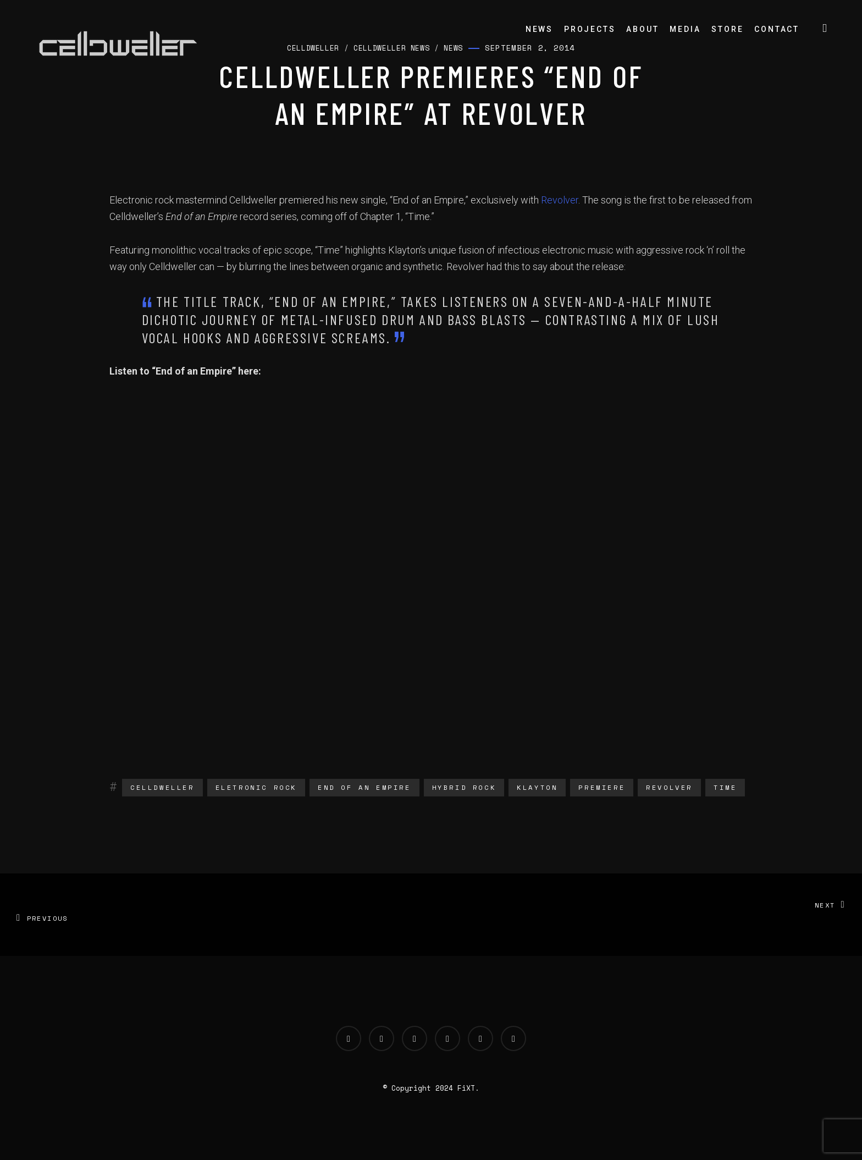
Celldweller (162, 787)
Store (727, 29)
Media (685, 29)
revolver (669, 787)
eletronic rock (256, 787)
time (725, 787)
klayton (537, 787)
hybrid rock (464, 787)
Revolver (559, 200)
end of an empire (364, 787)
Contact (776, 29)
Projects (589, 29)
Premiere (601, 787)
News (539, 29)
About (642, 29)
